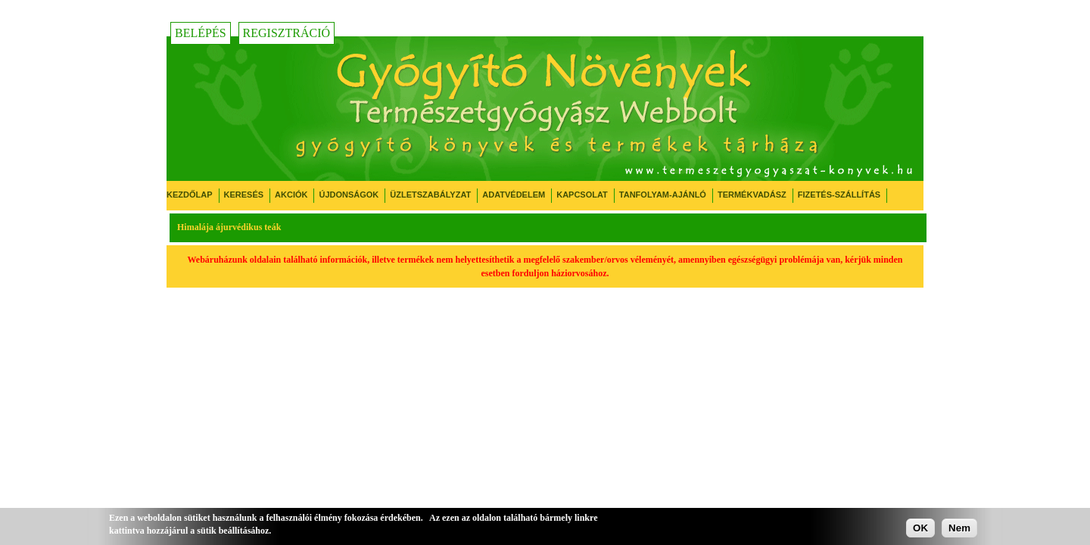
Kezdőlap (190, 194)
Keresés (244, 194)
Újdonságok (348, 194)
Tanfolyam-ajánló (662, 194)
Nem (959, 528)
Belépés (200, 32)
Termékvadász (752, 194)
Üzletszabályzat (430, 194)
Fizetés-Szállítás (839, 194)
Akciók (291, 194)
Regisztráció (287, 32)
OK (920, 528)
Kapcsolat (582, 194)
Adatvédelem (513, 194)
